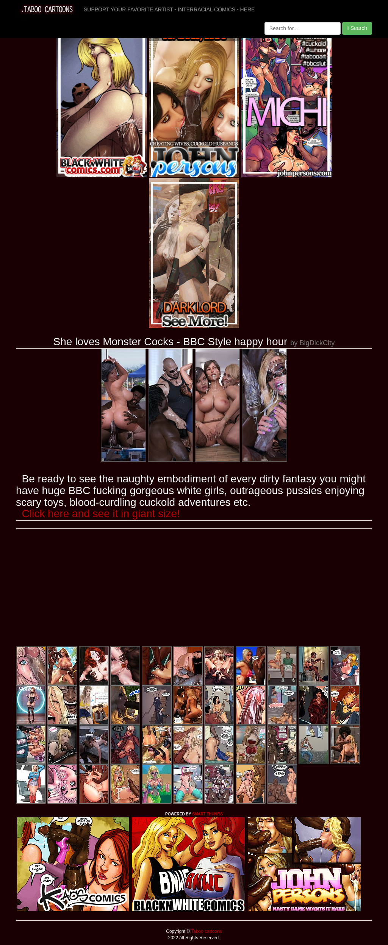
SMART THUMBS (207, 814)
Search (357, 28)
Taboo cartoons (206, 931)
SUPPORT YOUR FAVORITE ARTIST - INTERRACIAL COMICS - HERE (169, 9)
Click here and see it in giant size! (101, 513)
